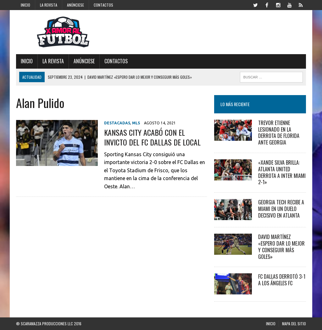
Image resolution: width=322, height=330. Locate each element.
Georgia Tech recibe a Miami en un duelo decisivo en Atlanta (281, 208)
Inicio (25, 5)
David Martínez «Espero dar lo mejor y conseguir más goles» (281, 246)
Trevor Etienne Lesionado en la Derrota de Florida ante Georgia (278, 132)
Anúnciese (75, 5)
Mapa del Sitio (294, 323)
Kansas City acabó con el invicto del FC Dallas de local (152, 137)
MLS (136, 123)
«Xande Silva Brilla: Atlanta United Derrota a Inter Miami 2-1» (282, 172)
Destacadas (117, 123)
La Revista (48, 5)
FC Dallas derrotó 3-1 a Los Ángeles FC (281, 280)
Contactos (103, 5)
